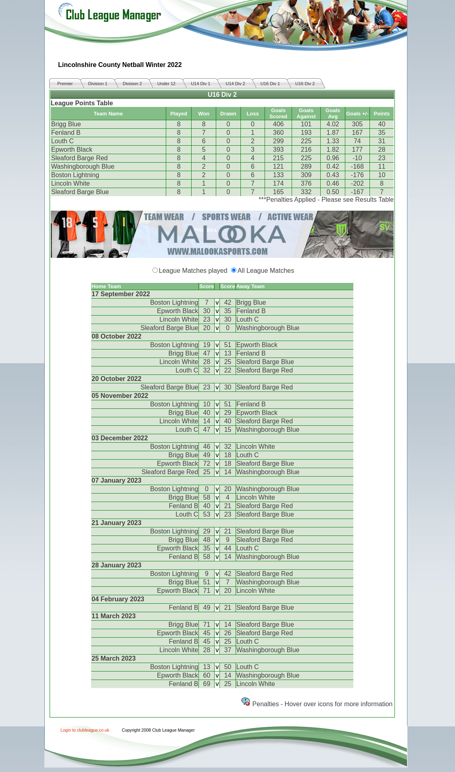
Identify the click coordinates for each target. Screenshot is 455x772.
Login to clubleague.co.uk (85, 730)
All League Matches (266, 270)
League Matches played (193, 270)
